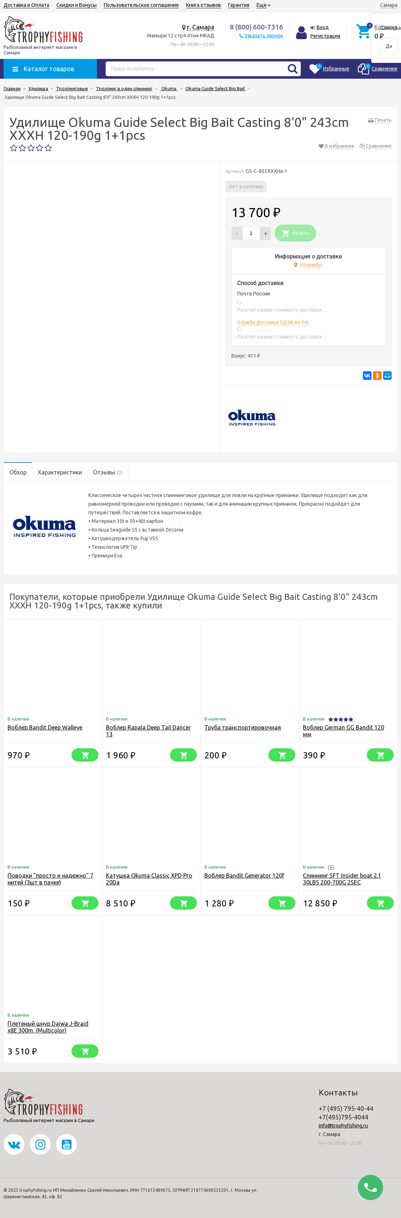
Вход (323, 27)
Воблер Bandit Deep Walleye (45, 727)
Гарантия (238, 5)
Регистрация (325, 36)
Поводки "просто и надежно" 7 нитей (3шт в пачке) (50, 879)
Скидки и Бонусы (76, 5)
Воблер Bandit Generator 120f (244, 875)
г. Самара (200, 27)
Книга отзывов (203, 5)
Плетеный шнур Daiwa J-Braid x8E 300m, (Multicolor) (48, 1027)
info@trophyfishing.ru (343, 1126)
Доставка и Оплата (26, 5)
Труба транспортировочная (242, 727)
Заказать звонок (263, 35)
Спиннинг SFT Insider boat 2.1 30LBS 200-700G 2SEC (342, 879)
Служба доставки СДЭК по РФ (273, 322)
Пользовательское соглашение (141, 5)
